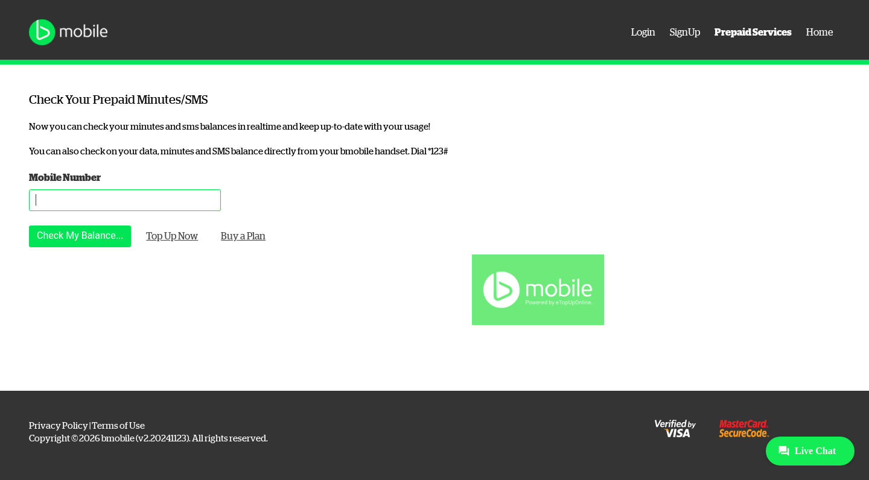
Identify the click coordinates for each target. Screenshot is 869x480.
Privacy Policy (58, 426)
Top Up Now (172, 236)
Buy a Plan (243, 236)
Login (643, 32)
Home (819, 32)
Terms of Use (118, 426)
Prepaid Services (753, 32)
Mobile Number (65, 178)
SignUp (685, 32)
